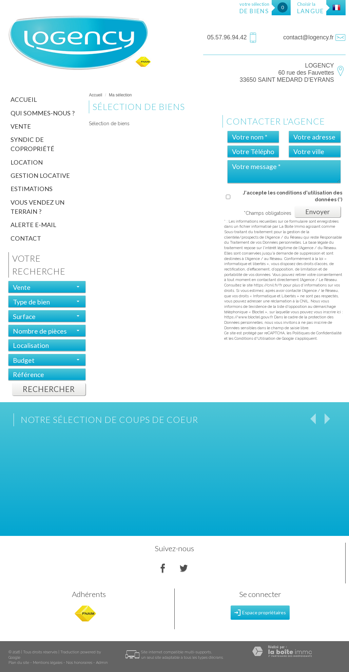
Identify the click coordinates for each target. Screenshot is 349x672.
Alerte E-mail (33, 224)
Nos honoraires (79, 662)
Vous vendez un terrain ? (37, 207)
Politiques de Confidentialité (317, 333)
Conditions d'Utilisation (254, 338)
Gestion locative (40, 175)
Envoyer (317, 212)
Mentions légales (47, 662)
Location (27, 162)
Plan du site (18, 662)
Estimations (32, 188)
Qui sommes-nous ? (43, 113)
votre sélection (254, 8)
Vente (21, 126)
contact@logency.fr (308, 37)
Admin (102, 662)
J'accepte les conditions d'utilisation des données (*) (292, 196)
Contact (26, 238)
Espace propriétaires (260, 612)
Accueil (24, 99)
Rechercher (49, 389)
